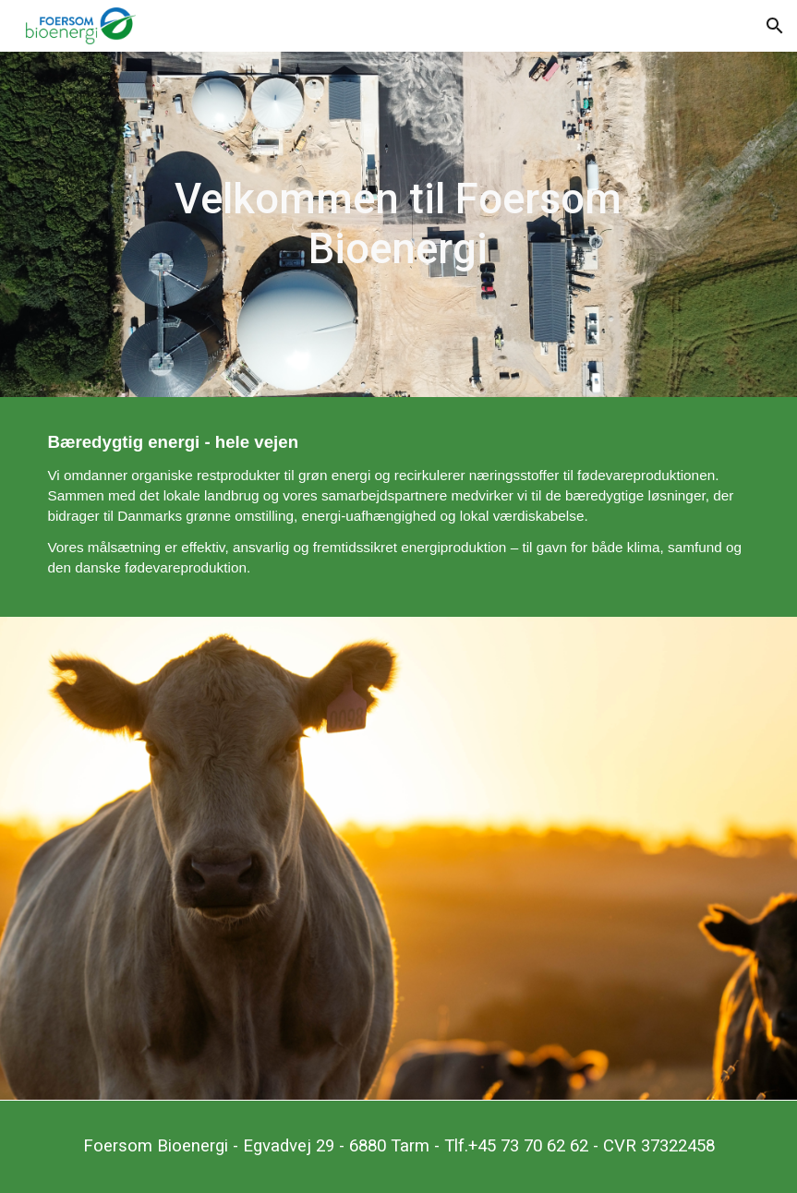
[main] (398, 225)
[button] (775, 26)
